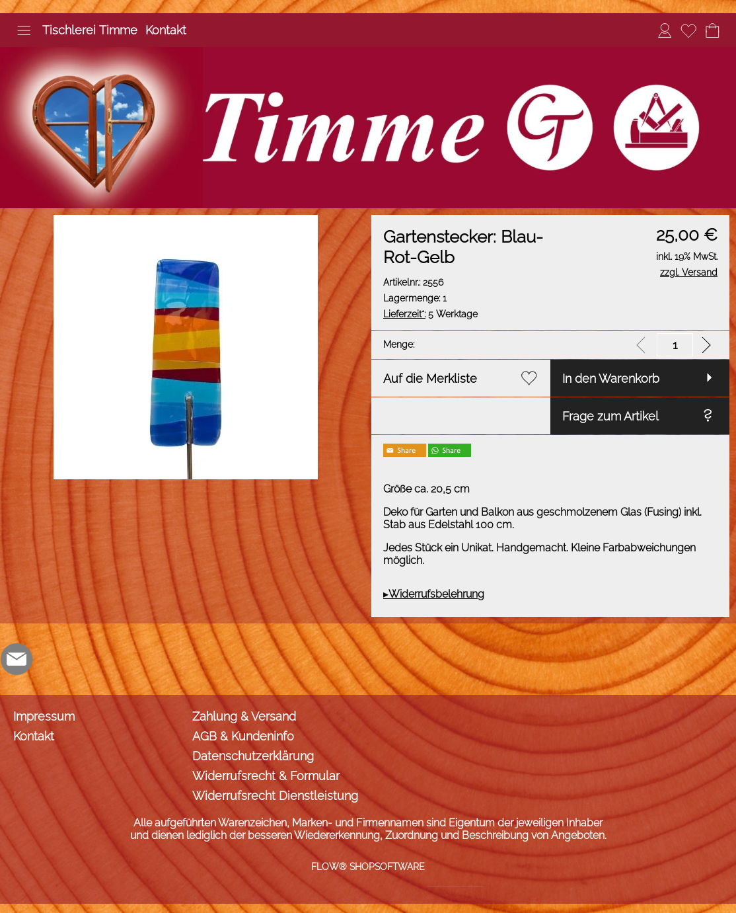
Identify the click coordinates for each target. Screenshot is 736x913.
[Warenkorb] (712, 30)
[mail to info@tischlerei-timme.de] (16, 659)
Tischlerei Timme (89, 30)
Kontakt (165, 30)
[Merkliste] (688, 30)
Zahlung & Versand (244, 716)
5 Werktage (430, 314)
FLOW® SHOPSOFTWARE (368, 866)
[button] (23, 30)
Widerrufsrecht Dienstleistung (275, 796)
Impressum (44, 716)
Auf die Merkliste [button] (430, 378)
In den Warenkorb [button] (610, 378)
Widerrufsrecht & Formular (266, 776)
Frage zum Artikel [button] (610, 416)
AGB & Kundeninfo (243, 736)
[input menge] (675, 344)
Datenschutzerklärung (253, 756)
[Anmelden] (664, 30)
